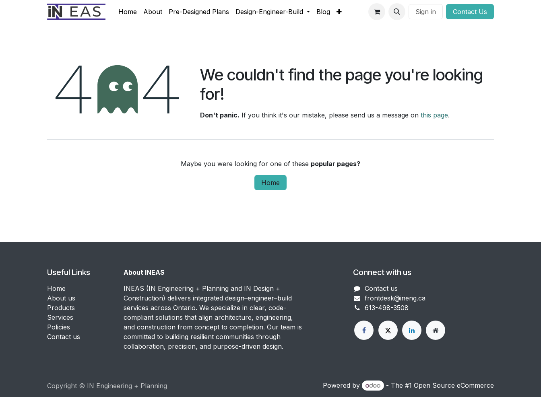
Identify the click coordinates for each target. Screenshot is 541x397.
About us (61, 298)
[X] (388, 330)
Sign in (425, 12)
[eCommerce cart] (376, 11)
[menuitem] (127, 12)
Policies (58, 327)
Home (270, 183)
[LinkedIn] (411, 330)
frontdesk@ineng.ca (395, 298)
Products (61, 308)
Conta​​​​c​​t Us (470, 12)
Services (60, 317)
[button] (396, 11)
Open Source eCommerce (454, 385)
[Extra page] (435, 330)
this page (434, 115)
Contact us (63, 337)
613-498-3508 (387, 308)
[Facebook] (364, 330)
